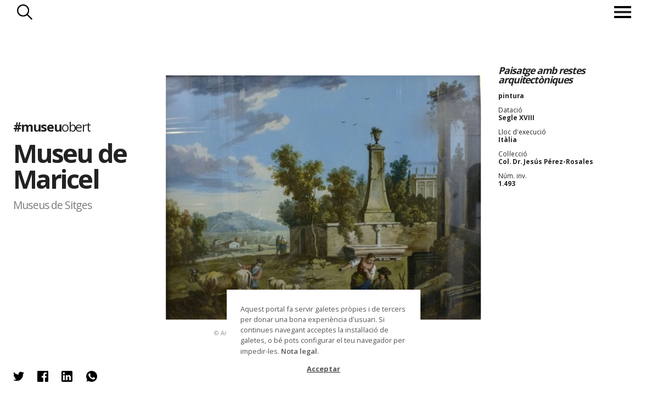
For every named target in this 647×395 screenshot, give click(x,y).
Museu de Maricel (69, 165)
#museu (52, 127)
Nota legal (299, 351)
